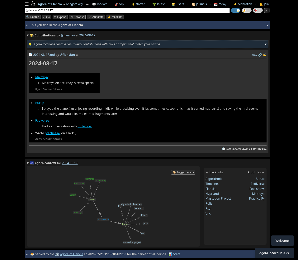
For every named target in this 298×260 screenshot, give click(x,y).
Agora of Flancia (71, 254)
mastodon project (218, 199)
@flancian (68, 35)
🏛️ (57, 254)
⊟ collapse (77, 17)
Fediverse (42, 120)
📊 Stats (174, 254)
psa (208, 209)
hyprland (212, 194)
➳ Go (46, 17)
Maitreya (41, 77)
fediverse (258, 184)
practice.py (52, 133)
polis (209, 204)
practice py (257, 199)
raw (254, 55)
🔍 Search (32, 16)
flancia (210, 189)
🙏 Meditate (114, 16)
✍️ (265, 55)
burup (260, 179)
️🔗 (260, 55)
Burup (39, 103)
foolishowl (85, 126)
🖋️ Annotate (95, 16)
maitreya (258, 194)
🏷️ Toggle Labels (183, 172)
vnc (208, 213)
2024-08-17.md (44, 55)
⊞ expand (60, 17)
